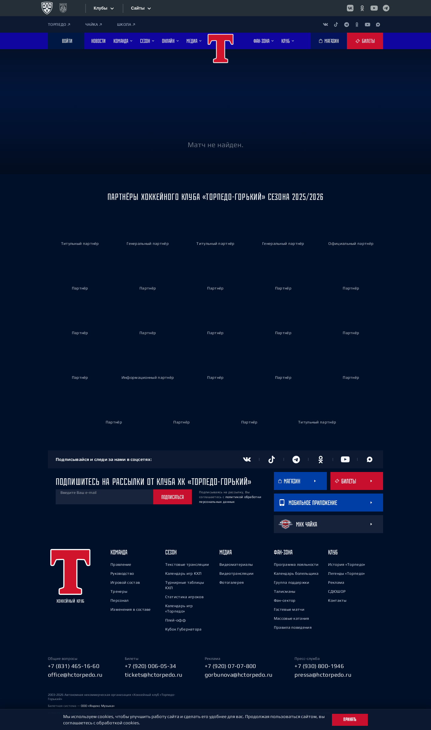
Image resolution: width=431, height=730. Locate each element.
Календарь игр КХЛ (183, 573)
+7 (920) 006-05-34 (150, 665)
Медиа (225, 552)
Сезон (171, 552)
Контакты (337, 600)
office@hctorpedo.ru (75, 674)
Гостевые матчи (289, 609)
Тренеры (118, 591)
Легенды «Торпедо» (346, 573)
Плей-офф (175, 620)
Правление (120, 564)
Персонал (119, 600)
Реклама (336, 582)
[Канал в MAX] (378, 24)
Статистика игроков (184, 596)
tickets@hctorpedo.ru (154, 674)
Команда (118, 552)
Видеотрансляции (236, 573)
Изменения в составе (130, 609)
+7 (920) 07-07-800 (230, 665)
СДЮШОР (336, 591)
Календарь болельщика (296, 573)
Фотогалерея (231, 582)
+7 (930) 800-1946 (319, 665)
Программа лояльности (296, 564)
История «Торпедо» (346, 564)
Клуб (333, 552)
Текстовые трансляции (187, 564)
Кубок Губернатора (183, 629)
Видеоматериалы (236, 564)
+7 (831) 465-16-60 (73, 665)
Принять (349, 719)
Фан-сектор (285, 600)
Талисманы (284, 591)
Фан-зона (283, 552)
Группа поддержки (291, 582)
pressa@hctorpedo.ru (323, 674)
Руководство (122, 573)
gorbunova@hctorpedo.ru (239, 674)
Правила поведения (293, 627)
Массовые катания (291, 618)
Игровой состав (125, 582)
